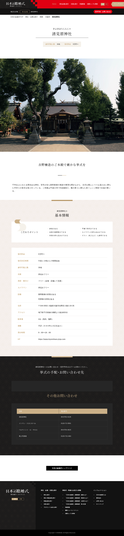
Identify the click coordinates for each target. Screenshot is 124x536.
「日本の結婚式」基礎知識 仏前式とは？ (76, 501)
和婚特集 (67, 507)
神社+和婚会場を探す (49, 498)
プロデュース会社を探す (50, 507)
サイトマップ (99, 504)
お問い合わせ (99, 501)
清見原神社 (34, 11)
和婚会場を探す (48, 501)
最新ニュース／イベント (71, 510)
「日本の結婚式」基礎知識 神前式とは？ (76, 498)
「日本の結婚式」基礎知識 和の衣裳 (75, 504)
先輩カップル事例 (70, 513)
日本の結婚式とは (101, 494)
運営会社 (98, 498)
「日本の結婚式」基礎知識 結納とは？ (76, 494)
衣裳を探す (47, 504)
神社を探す (47, 494)
